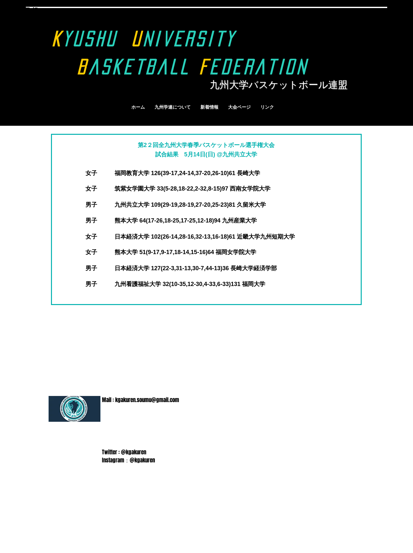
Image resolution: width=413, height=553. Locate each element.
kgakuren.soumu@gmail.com (147, 400)
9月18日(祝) (24, 10)
